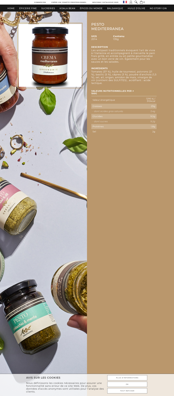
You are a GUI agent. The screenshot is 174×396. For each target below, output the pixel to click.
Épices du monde (91, 8)
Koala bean (67, 8)
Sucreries (48, 8)
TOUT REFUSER (127, 391)
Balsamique (115, 8)
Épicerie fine (28, 8)
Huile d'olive (136, 8)
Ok (127, 384)
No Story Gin (158, 8)
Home (11, 8)
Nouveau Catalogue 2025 (105, 2)
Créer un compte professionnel (69, 2)
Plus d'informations (127, 378)
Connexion (40, 2)
